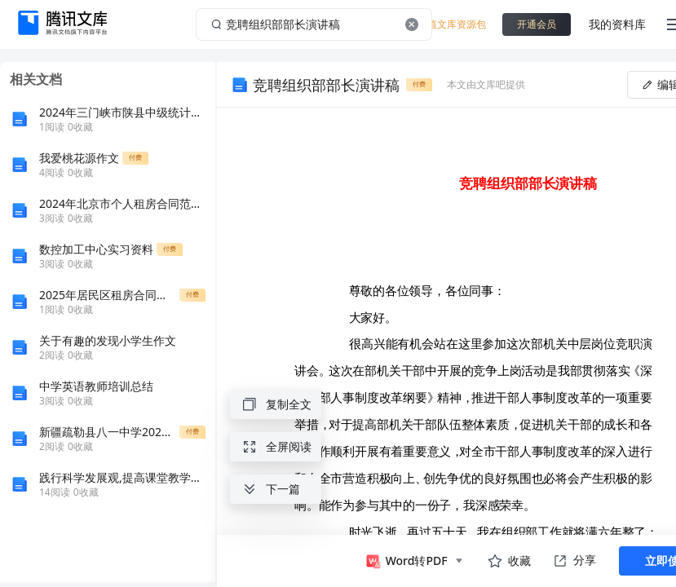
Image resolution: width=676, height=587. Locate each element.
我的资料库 (617, 24)
